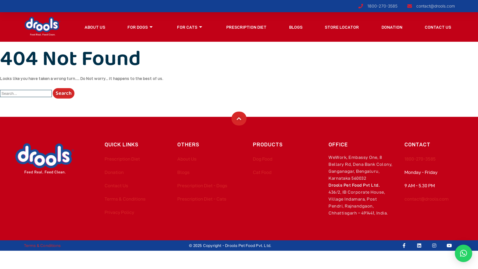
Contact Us (438, 27)
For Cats (189, 27)
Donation (392, 27)
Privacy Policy (119, 212)
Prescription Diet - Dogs (202, 185)
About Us (95, 27)
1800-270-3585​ (420, 159)
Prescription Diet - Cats (201, 199)
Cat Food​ (262, 172)
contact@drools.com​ (426, 199)
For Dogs (140, 27)
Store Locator (342, 27)
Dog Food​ (262, 159)
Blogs (295, 27)
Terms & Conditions (125, 199)
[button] (463, 253)
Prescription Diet (247, 27)
